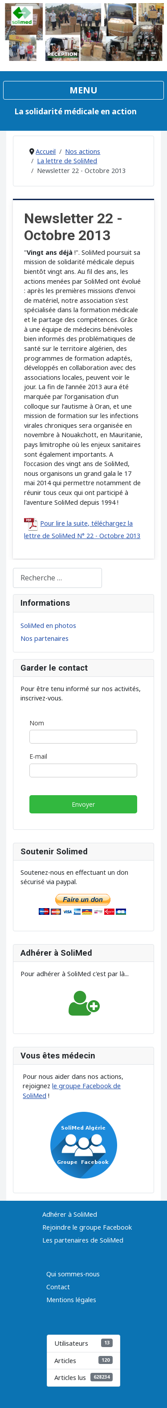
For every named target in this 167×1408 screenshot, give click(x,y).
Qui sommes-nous (73, 1274)
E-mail (38, 756)
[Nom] (83, 737)
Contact (58, 1287)
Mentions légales (71, 1299)
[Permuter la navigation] (83, 90)
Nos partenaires (44, 638)
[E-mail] (83, 770)
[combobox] (57, 578)
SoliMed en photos (48, 625)
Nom (36, 723)
